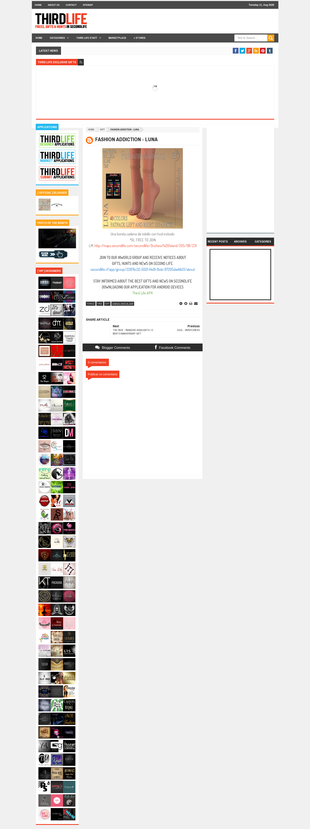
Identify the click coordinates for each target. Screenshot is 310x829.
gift (102, 129)
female (90, 303)
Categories (57, 38)
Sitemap (88, 5)
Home (38, 5)
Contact (71, 5)
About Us (54, 5)
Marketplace (117, 38)
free (99, 303)
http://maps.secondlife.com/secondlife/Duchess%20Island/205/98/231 (145, 245)
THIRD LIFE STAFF (86, 38)
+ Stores (139, 38)
